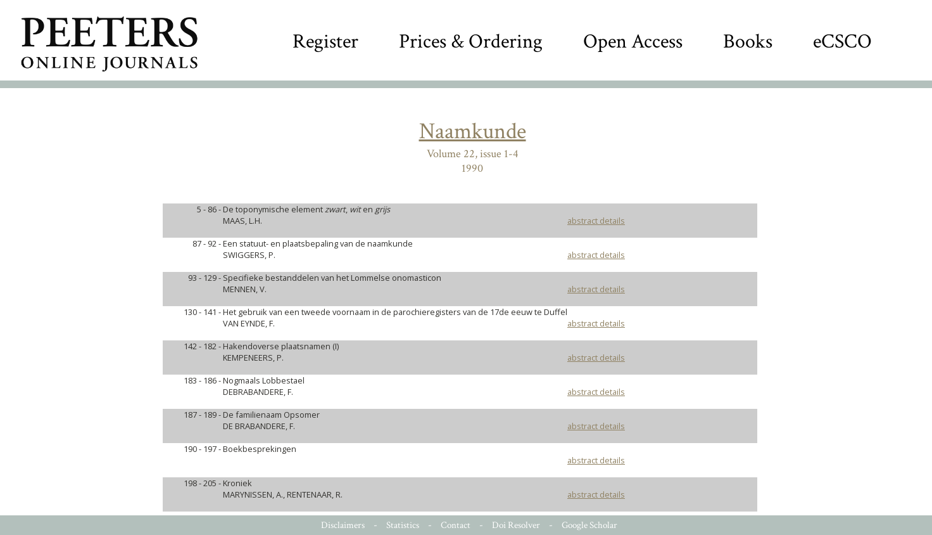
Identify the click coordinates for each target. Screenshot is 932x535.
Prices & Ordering (471, 42)
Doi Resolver (516, 525)
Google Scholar (589, 525)
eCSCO (842, 42)
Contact (455, 525)
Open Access (633, 42)
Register (325, 42)
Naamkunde (472, 131)
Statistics (402, 525)
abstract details (596, 220)
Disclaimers (343, 525)
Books (747, 42)
